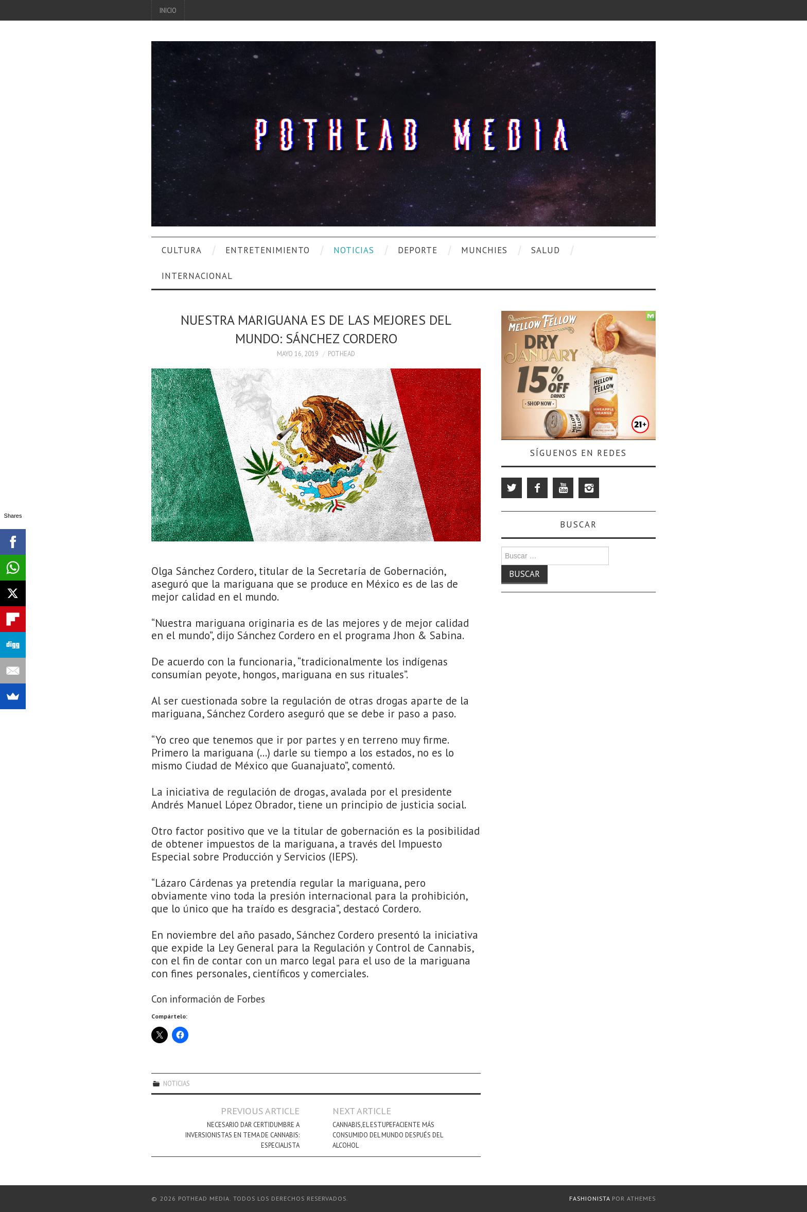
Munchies (484, 250)
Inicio (168, 10)
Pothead (341, 353)
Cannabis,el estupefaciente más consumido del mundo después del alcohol (387, 1134)
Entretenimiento (267, 250)
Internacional (197, 276)
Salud (545, 250)
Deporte (417, 250)
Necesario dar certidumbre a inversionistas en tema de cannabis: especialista (242, 1134)
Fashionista (589, 1198)
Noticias (354, 250)
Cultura (182, 250)
